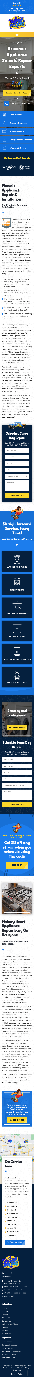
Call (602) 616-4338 (20, 103)
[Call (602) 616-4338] (6, 103)
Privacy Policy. (17, 1374)
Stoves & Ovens (17, 636)
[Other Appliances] (17, 674)
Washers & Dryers (17, 567)
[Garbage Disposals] (17, 605)
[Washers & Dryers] (17, 558)
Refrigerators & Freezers (17, 660)
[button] (17, 34)
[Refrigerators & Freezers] (17, 651)
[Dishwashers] (17, 581)
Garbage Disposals (17, 613)
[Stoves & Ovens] (17, 628)
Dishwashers (17, 590)
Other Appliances (17, 683)
